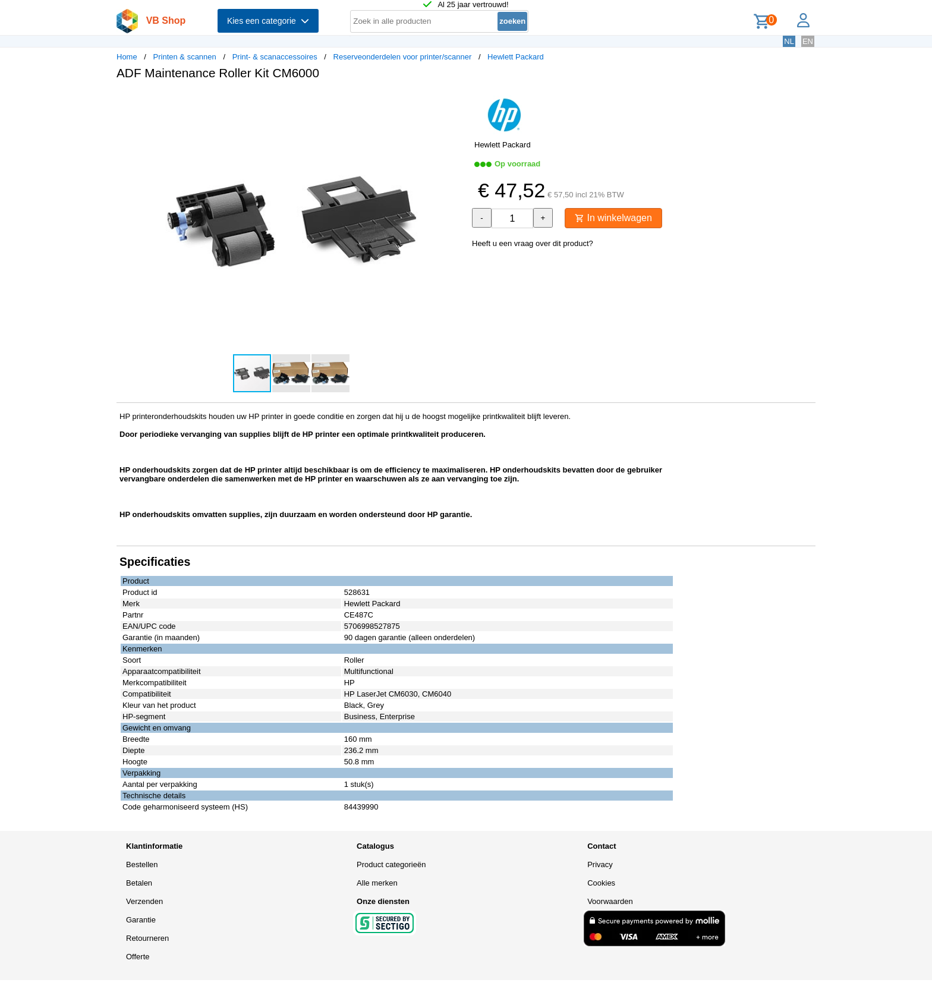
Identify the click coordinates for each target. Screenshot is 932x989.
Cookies (601, 882)
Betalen (139, 882)
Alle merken (377, 882)
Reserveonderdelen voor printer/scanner (402, 56)
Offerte (138, 956)
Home (126, 56)
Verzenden (144, 901)
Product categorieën (391, 864)
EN (807, 41)
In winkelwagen (613, 218)
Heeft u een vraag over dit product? (532, 243)
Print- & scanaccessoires (274, 56)
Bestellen (142, 864)
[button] (455, 101)
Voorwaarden (610, 901)
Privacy (600, 864)
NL (789, 41)
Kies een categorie (268, 21)
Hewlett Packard (515, 56)
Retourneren (147, 938)
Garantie (141, 919)
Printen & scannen (184, 56)
